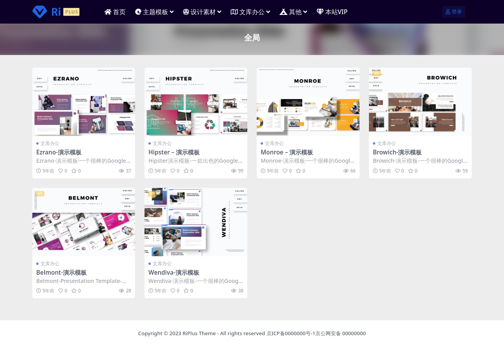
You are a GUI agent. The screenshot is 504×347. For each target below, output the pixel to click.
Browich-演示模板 (397, 152)
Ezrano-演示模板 (59, 152)
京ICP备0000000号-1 (291, 333)
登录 (454, 12)
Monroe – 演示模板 (287, 152)
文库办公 (50, 143)
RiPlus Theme (199, 333)
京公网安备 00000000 (340, 333)
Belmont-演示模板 (61, 272)
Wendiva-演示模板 (173, 272)
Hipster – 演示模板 (174, 152)
